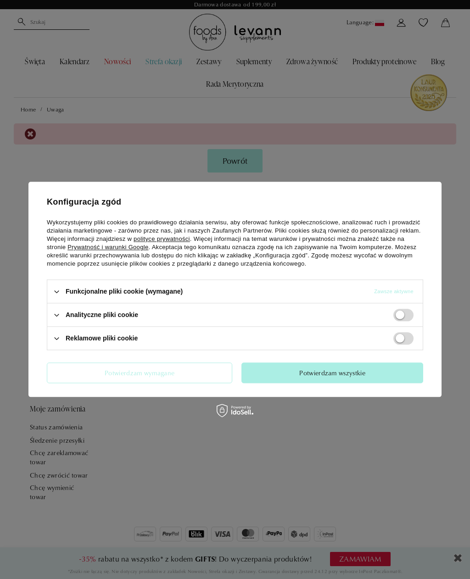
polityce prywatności (162, 238)
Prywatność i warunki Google (107, 247)
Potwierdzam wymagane (139, 372)
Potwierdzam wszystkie (332, 372)
